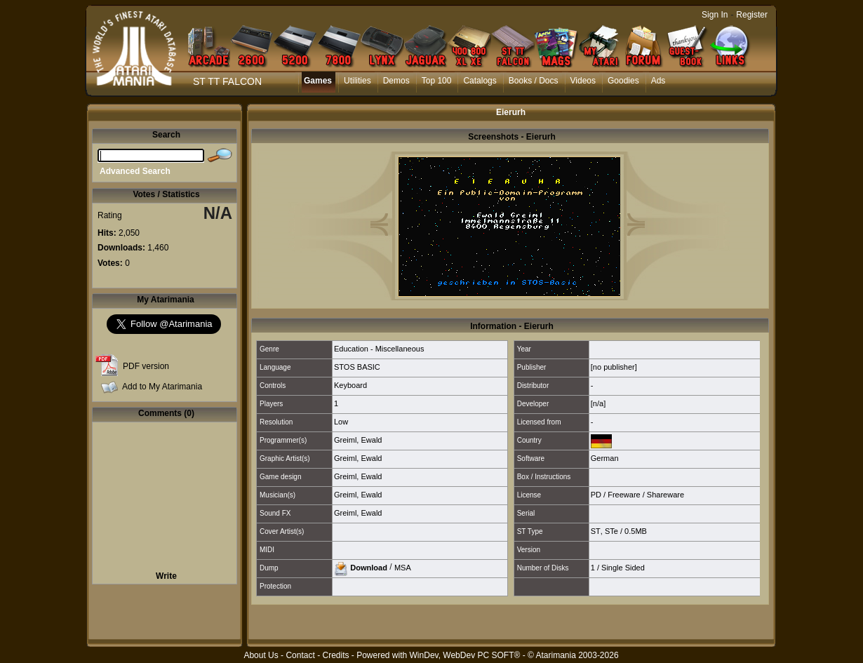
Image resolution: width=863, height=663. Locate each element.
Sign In (715, 15)
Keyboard (350, 385)
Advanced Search (135, 171)
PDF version (146, 366)
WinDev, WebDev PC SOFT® (465, 655)
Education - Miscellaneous (379, 348)
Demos (396, 81)
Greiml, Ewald (358, 440)
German (605, 458)
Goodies (623, 81)
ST (596, 531)
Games (318, 81)
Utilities (357, 81)
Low (341, 421)
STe (611, 531)
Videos (583, 81)
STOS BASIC (357, 367)
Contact (300, 655)
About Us (260, 655)
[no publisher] (614, 367)
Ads (658, 81)
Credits (335, 655)
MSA (402, 567)
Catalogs (479, 81)
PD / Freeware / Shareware (637, 494)
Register (752, 15)
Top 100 (437, 81)
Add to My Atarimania (162, 386)
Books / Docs (533, 81)
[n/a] (598, 403)
